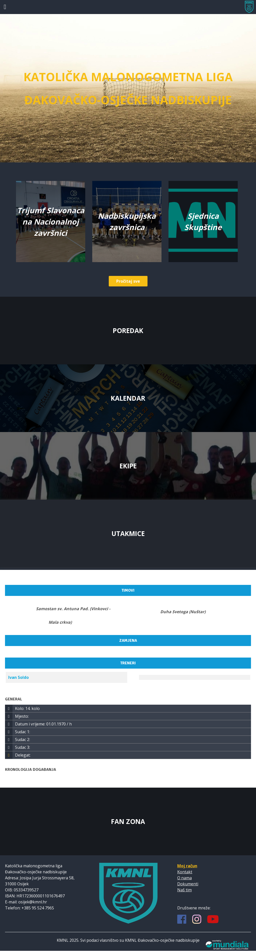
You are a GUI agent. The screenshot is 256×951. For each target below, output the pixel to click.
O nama (184, 878)
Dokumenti (187, 884)
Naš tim (184, 890)
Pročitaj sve (128, 281)
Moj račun (187, 866)
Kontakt (184, 872)
